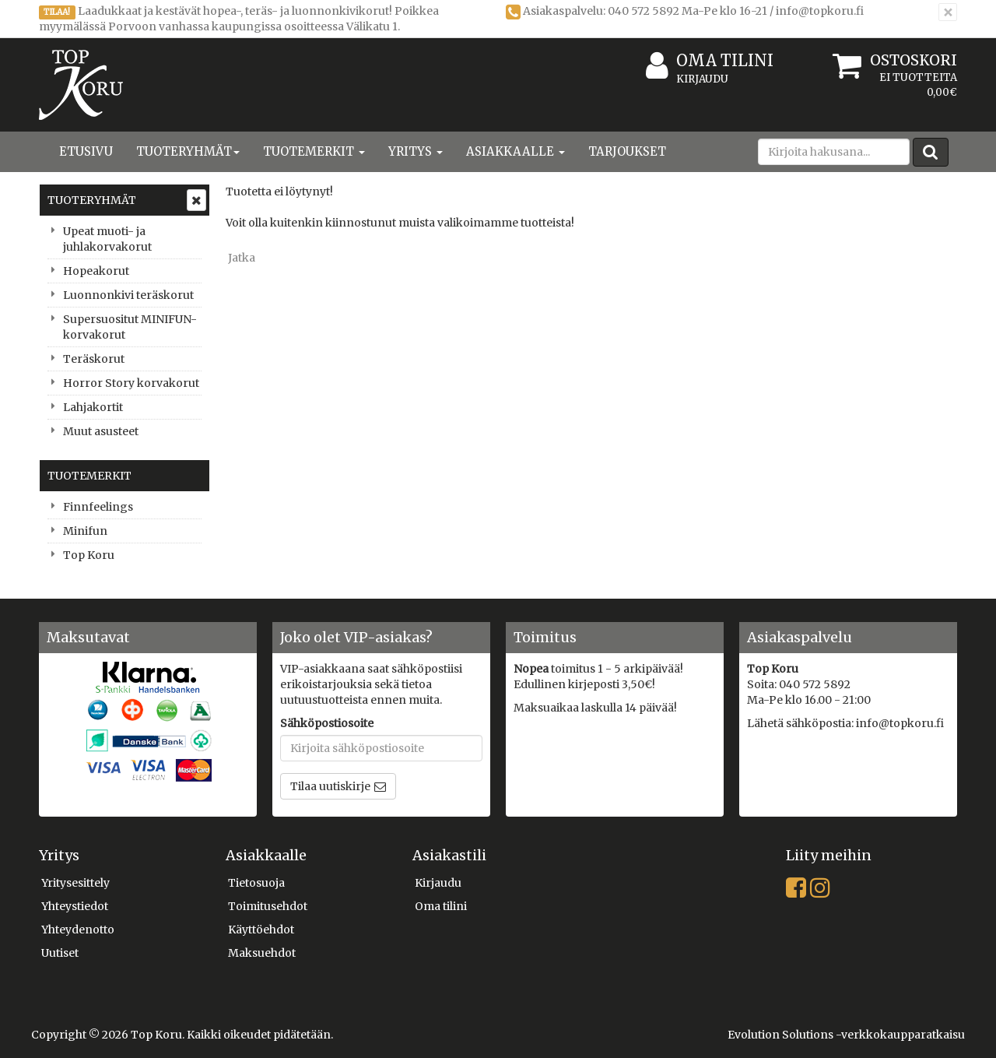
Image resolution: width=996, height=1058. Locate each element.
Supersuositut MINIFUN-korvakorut (130, 327)
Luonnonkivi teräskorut (128, 295)
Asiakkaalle (515, 151)
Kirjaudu (702, 79)
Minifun (85, 531)
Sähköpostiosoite (327, 723)
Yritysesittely (75, 883)
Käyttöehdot (261, 930)
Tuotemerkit (314, 151)
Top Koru (88, 555)
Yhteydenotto (77, 930)
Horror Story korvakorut (131, 383)
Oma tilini (709, 61)
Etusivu (86, 151)
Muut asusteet (101, 431)
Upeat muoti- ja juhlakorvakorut (107, 239)
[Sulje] (947, 12)
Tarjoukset (627, 151)
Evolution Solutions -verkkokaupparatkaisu (846, 1035)
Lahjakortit (93, 407)
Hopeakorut (96, 271)
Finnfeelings (98, 507)
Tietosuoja (256, 883)
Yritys (415, 151)
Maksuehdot (262, 953)
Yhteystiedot (74, 906)
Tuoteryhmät (188, 151)
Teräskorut (93, 359)
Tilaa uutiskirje (330, 786)
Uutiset (60, 953)
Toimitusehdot (267, 906)
